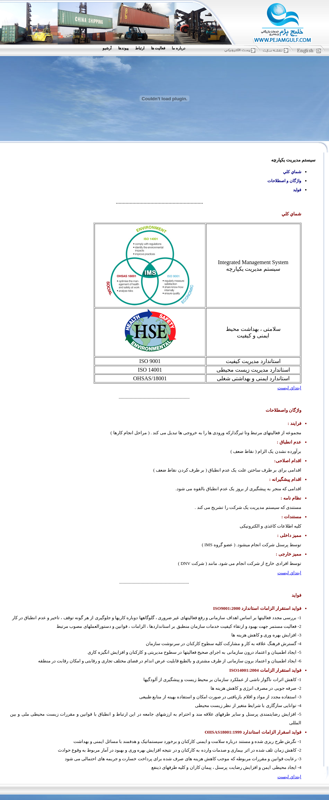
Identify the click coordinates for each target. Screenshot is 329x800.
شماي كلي (292, 171)
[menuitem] (180, 48)
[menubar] (145, 48)
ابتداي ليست (289, 387)
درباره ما (178, 48)
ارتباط (139, 48)
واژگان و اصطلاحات (284, 180)
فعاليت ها (158, 48)
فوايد (297, 189)
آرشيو (107, 48)
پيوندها (123, 48)
